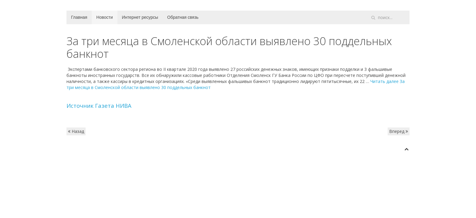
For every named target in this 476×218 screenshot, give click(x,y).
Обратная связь (183, 17)
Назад (76, 131)
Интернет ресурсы (140, 17)
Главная (79, 17)
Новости (104, 17)
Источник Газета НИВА (98, 105)
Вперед (398, 131)
